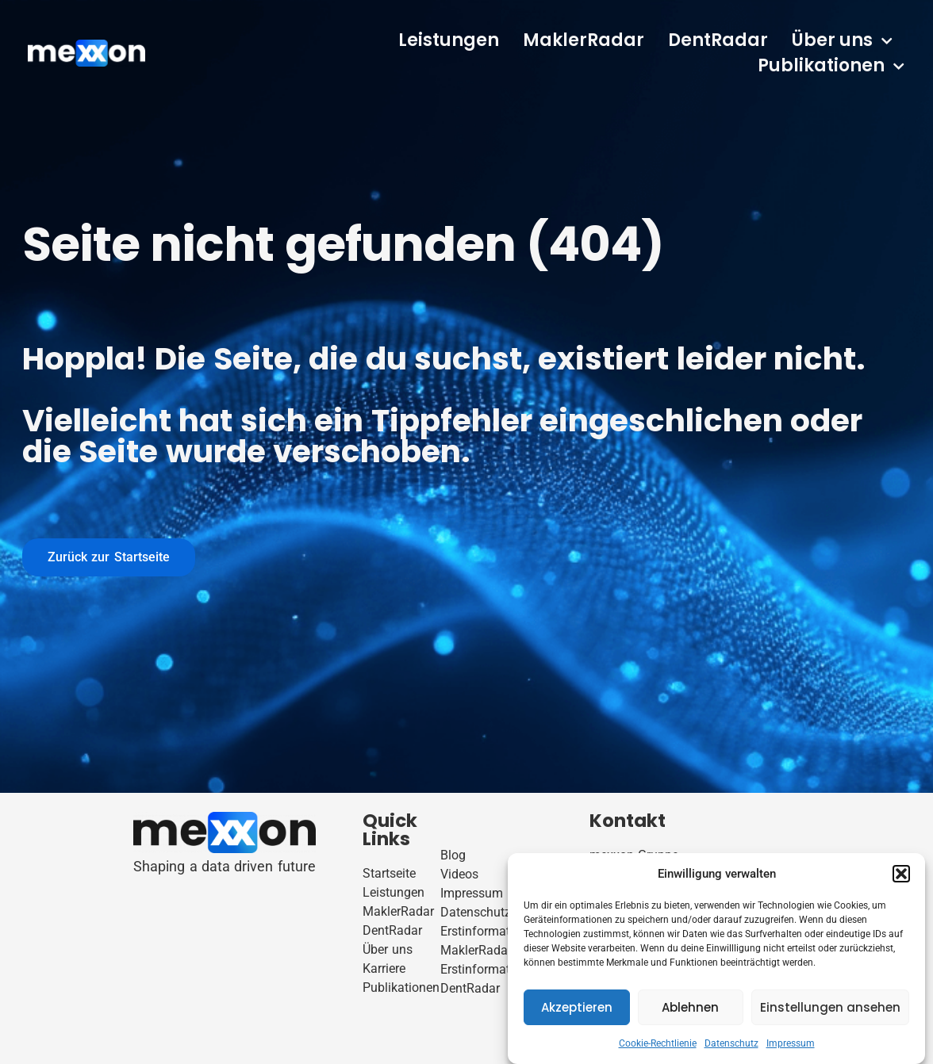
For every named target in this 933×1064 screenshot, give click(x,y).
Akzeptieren (576, 1007)
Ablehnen (690, 1007)
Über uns (842, 40)
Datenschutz (731, 1043)
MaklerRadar (583, 40)
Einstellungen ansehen (830, 1007)
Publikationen (831, 65)
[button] (901, 874)
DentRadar (718, 40)
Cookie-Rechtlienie (658, 1043)
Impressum (790, 1043)
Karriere (384, 968)
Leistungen (448, 40)
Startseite (389, 873)
